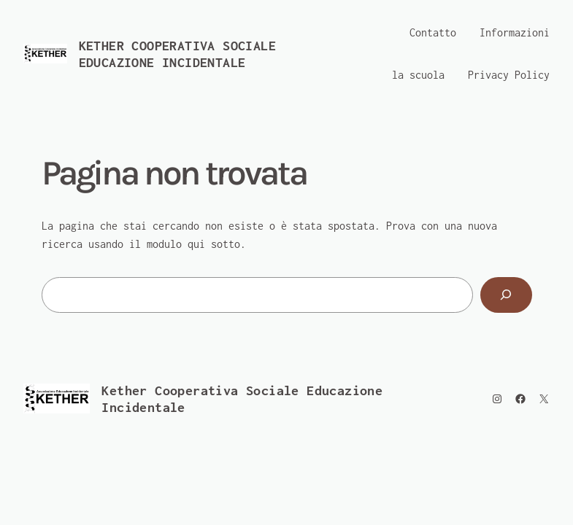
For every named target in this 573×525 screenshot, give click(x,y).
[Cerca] (505, 295)
